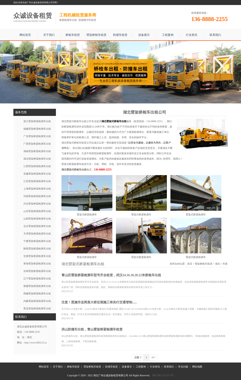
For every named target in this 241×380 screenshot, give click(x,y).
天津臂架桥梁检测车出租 (37, 233)
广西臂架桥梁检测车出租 (37, 143)
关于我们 (49, 34)
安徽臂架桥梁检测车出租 (37, 173)
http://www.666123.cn (35, 342)
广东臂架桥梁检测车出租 (37, 136)
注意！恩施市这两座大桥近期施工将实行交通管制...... (99, 302)
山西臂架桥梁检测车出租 (37, 218)
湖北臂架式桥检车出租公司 (76, 121)
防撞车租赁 (120, 34)
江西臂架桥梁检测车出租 (37, 166)
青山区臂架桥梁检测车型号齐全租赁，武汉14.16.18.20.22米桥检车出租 (111, 275)
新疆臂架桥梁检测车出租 (37, 286)
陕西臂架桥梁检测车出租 (37, 248)
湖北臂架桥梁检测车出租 (37, 158)
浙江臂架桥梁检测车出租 (37, 121)
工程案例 (167, 34)
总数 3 (137, 357)
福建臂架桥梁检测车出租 (37, 128)
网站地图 (197, 366)
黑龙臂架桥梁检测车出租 (37, 308)
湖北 (217, 263)
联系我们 (215, 34)
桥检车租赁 (73, 34)
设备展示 (144, 34)
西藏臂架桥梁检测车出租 (37, 293)
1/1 (153, 357)
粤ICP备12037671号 (163, 375)
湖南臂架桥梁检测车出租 (37, 151)
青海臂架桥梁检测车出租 (37, 263)
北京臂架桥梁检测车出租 (37, 226)
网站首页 (25, 34)
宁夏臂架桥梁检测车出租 (37, 241)
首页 (189, 263)
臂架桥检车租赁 (96, 34)
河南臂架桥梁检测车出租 (37, 196)
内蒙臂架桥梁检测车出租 (37, 301)
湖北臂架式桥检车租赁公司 (76, 142)
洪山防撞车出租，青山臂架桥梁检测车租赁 (92, 329)
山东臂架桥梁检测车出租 (37, 211)
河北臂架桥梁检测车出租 (37, 203)
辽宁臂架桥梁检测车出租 (37, 278)
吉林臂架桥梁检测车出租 (37, 271)
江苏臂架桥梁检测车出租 (37, 181)
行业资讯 (191, 34)
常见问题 (183, 366)
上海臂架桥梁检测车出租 (37, 188)
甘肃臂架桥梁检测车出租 (37, 256)
